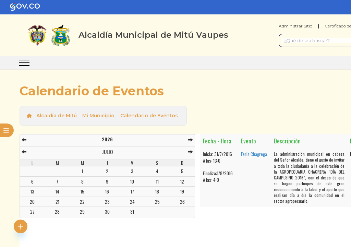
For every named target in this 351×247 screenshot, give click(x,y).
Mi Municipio (98, 116)
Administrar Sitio (295, 25)
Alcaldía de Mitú (56, 116)
